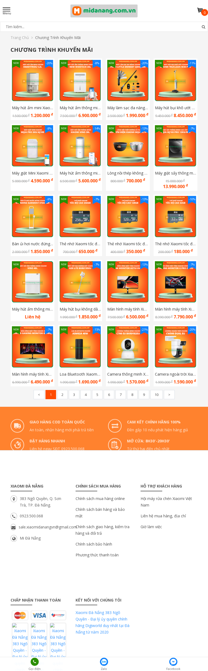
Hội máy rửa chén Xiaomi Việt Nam (166, 548)
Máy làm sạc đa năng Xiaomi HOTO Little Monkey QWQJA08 (127, 107)
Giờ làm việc (151, 572)
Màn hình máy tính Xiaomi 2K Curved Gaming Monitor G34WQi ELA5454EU (32, 374)
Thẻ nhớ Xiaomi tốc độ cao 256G (80, 243)
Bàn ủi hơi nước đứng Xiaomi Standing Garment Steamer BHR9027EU (32, 243)
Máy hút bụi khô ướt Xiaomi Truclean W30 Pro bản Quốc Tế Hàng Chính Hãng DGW (175, 107)
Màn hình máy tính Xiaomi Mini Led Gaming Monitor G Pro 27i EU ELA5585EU (175, 309)
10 (156, 394)
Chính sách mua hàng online (100, 544)
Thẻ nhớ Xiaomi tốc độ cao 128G (127, 243)
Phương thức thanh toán (97, 601)
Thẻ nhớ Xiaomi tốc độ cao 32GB (175, 243)
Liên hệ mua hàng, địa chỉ (163, 561)
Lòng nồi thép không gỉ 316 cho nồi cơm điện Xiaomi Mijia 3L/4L (127, 173)
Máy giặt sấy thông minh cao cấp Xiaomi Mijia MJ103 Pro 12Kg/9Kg (175, 173)
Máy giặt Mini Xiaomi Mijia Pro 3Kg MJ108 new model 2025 (32, 173)
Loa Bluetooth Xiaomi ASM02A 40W (80, 374)
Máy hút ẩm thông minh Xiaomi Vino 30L (80, 173)
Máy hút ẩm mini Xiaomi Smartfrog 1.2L (32, 107)
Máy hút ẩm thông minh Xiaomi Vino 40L (32, 309)
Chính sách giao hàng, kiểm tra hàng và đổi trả (102, 576)
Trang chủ (22, 37)
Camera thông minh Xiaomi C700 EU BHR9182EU (127, 374)
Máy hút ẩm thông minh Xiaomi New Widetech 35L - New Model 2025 (80, 107)
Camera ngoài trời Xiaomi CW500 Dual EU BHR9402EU (175, 374)
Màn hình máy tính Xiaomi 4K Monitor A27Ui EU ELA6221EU (127, 309)
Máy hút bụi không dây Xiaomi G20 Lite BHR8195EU (80, 309)
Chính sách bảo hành (94, 590)
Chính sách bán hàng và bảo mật (100, 558)
